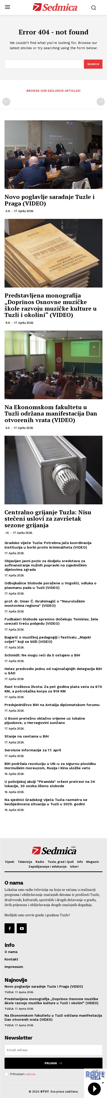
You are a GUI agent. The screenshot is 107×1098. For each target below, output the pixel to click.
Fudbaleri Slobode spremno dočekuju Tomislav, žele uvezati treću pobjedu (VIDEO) (51, 621)
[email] (53, 1050)
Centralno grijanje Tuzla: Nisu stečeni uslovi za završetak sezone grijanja (48, 518)
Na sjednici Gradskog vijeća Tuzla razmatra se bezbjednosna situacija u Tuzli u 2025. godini (46, 802)
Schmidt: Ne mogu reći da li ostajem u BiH (42, 655)
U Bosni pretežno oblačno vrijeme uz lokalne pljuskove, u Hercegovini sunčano (45, 720)
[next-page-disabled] (101, 102)
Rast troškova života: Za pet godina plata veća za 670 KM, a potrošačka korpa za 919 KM (53, 688)
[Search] (93, 64)
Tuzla (9, 992)
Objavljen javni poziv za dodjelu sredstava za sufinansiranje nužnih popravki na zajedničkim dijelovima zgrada (46, 565)
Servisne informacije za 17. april (33, 750)
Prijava (53, 1063)
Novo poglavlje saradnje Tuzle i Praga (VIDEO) (50, 200)
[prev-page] (6, 102)
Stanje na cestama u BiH (27, 736)
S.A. (7, 428)
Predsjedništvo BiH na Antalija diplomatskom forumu (52, 705)
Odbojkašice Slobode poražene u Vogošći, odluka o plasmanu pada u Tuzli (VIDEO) (50, 585)
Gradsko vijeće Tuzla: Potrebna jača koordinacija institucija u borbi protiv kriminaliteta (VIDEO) (48, 545)
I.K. (7, 532)
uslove (30, 1074)
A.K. (7, 211)
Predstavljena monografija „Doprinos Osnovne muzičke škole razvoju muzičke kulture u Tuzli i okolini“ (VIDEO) (51, 305)
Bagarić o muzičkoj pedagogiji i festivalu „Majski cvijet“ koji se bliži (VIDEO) (48, 639)
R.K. (7, 322)
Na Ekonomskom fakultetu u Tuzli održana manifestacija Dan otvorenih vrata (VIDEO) (51, 413)
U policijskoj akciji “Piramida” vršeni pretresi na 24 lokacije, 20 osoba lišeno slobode (50, 783)
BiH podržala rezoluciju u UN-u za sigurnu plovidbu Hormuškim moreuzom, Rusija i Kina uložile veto (50, 766)
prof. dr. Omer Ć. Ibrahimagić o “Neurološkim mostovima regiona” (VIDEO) (45, 603)
